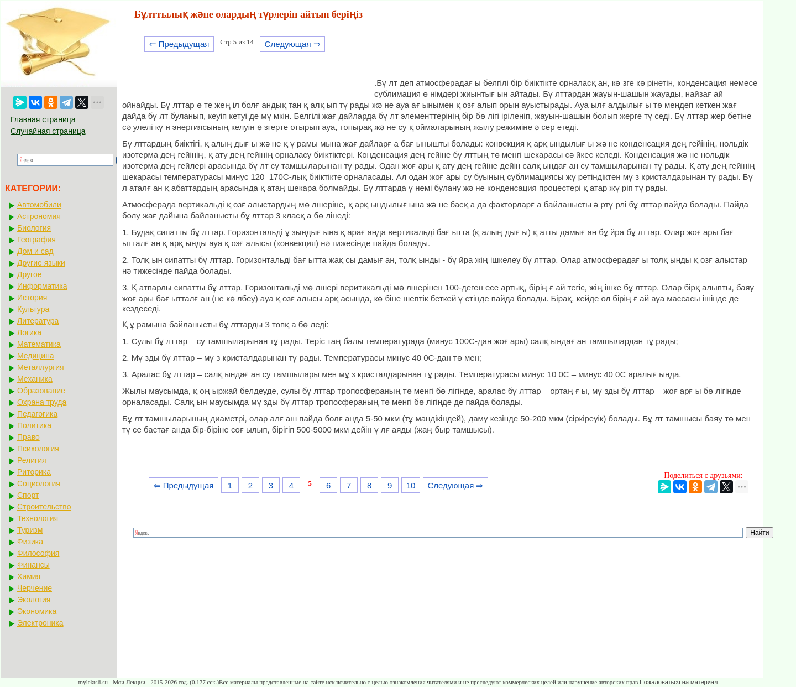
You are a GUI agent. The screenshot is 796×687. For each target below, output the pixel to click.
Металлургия (40, 367)
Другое (29, 274)
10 (411, 485)
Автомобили (39, 204)
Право (28, 437)
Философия (38, 553)
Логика (29, 332)
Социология (38, 483)
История (32, 297)
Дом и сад (35, 251)
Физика (30, 541)
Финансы (33, 564)
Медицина (35, 355)
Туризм (30, 529)
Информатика (42, 286)
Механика (35, 378)
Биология (34, 227)
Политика (34, 425)
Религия (31, 460)
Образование (41, 390)
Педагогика (37, 413)
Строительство (44, 506)
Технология (37, 518)
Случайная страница (48, 131)
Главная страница (43, 119)
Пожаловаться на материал (679, 682)
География (36, 239)
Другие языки (41, 262)
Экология (33, 599)
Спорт (28, 495)
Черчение (34, 588)
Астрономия (39, 216)
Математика (39, 344)
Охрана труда (41, 402)
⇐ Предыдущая (179, 44)
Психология (38, 448)
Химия (28, 576)
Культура (33, 309)
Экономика (36, 611)
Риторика (34, 471)
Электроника (40, 622)
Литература (38, 320)
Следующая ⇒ (293, 44)
